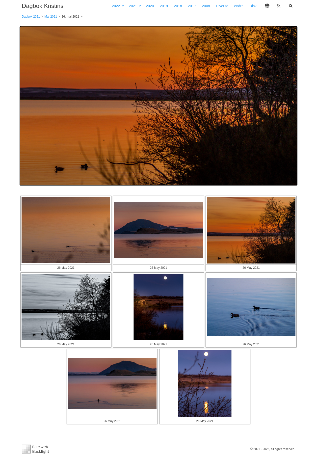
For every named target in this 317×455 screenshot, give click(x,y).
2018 (178, 6)
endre (239, 6)
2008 (206, 6)
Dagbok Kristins (42, 5)
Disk (253, 6)
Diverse (222, 6)
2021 (133, 6)
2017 (192, 6)
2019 (164, 6)
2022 (116, 6)
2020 (150, 6)
